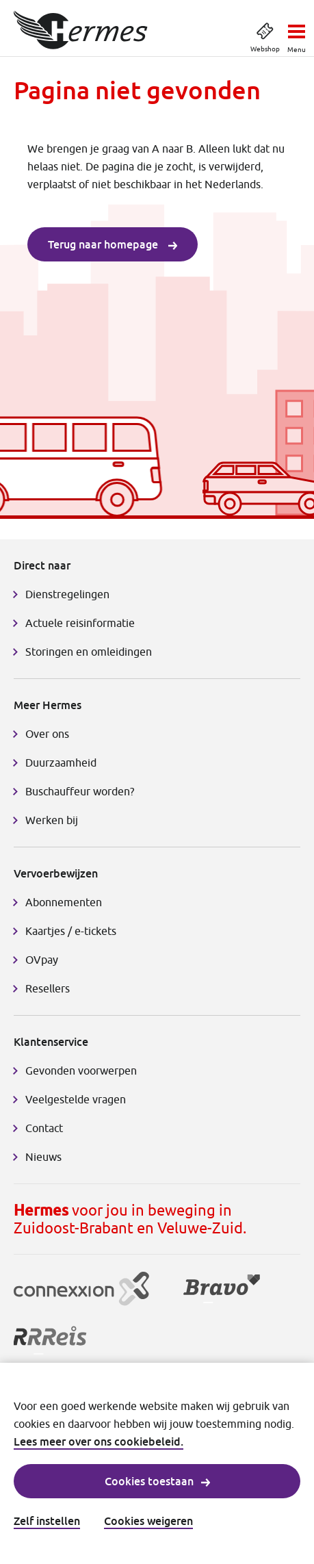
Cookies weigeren (148, 1521)
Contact (44, 1128)
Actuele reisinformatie (80, 623)
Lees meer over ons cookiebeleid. (98, 1441)
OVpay (41, 959)
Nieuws (43, 1157)
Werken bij (51, 820)
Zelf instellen (47, 1521)
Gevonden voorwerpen (81, 1070)
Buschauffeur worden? (79, 791)
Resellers (47, 988)
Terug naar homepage (112, 244)
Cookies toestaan (157, 1481)
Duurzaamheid (60, 762)
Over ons (47, 734)
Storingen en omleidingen (88, 651)
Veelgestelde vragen (75, 1099)
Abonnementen (63, 902)
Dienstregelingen (67, 594)
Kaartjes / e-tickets (70, 931)
